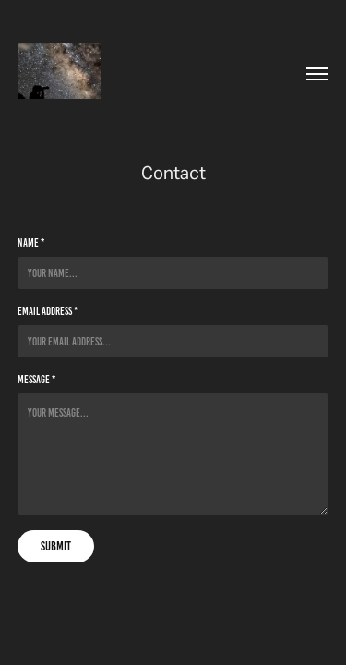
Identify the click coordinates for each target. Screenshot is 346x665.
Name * (31, 242)
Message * (36, 379)
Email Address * (48, 311)
